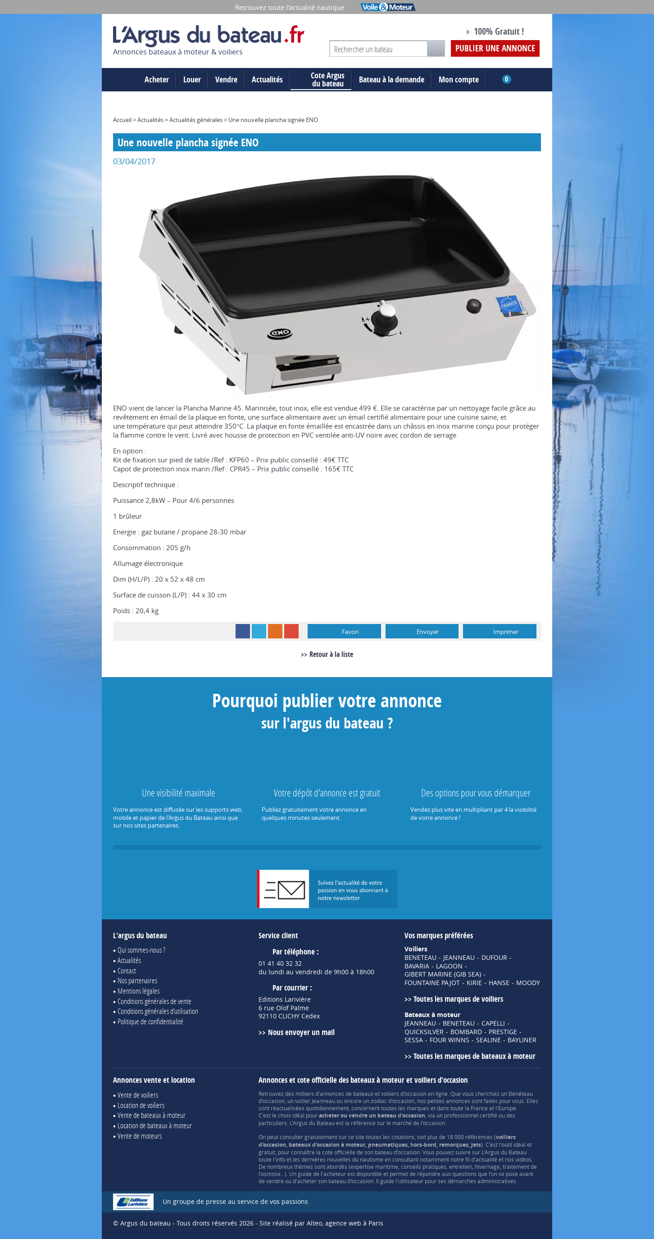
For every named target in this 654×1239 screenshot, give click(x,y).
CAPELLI (493, 1023)
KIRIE (474, 983)
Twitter (259, 631)
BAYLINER (522, 1040)
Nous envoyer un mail (301, 1032)
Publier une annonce (495, 48)
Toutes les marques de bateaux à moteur (474, 1056)
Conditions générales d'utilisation (158, 1011)
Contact (127, 970)
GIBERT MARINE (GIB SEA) (442, 974)
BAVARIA (416, 966)
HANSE (499, 983)
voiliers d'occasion (404, 1093)
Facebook (243, 631)
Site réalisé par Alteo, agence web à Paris (321, 1223)
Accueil (122, 120)
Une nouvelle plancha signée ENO (273, 120)
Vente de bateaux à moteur (152, 1115)
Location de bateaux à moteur (155, 1125)
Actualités (267, 79)
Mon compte (459, 79)
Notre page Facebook (440, 32)
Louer (192, 79)
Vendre (226, 79)
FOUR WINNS (449, 1040)
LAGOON (449, 966)
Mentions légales (138, 991)
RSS (275, 631)
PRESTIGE (503, 1032)
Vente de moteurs (140, 1135)
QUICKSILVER (424, 1032)
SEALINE (488, 1040)
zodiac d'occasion (392, 1100)
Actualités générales (196, 120)
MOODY (528, 983)
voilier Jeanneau (315, 1100)
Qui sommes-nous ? (141, 950)
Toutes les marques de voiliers (458, 999)
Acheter (157, 79)
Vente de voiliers (138, 1095)
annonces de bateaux (346, 1093)
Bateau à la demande (391, 79)
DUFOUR (494, 958)
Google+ (291, 631)
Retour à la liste (331, 654)
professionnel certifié (470, 1115)
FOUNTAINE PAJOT (432, 983)
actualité (486, 1159)
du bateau (321, 79)
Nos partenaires (137, 980)
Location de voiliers (141, 1105)
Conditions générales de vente (154, 1001)
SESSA (413, 1040)
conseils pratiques (423, 1166)
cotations (402, 1136)
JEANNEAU (459, 958)
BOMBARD (466, 1032)
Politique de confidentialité (150, 1021)
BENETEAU (420, 958)
